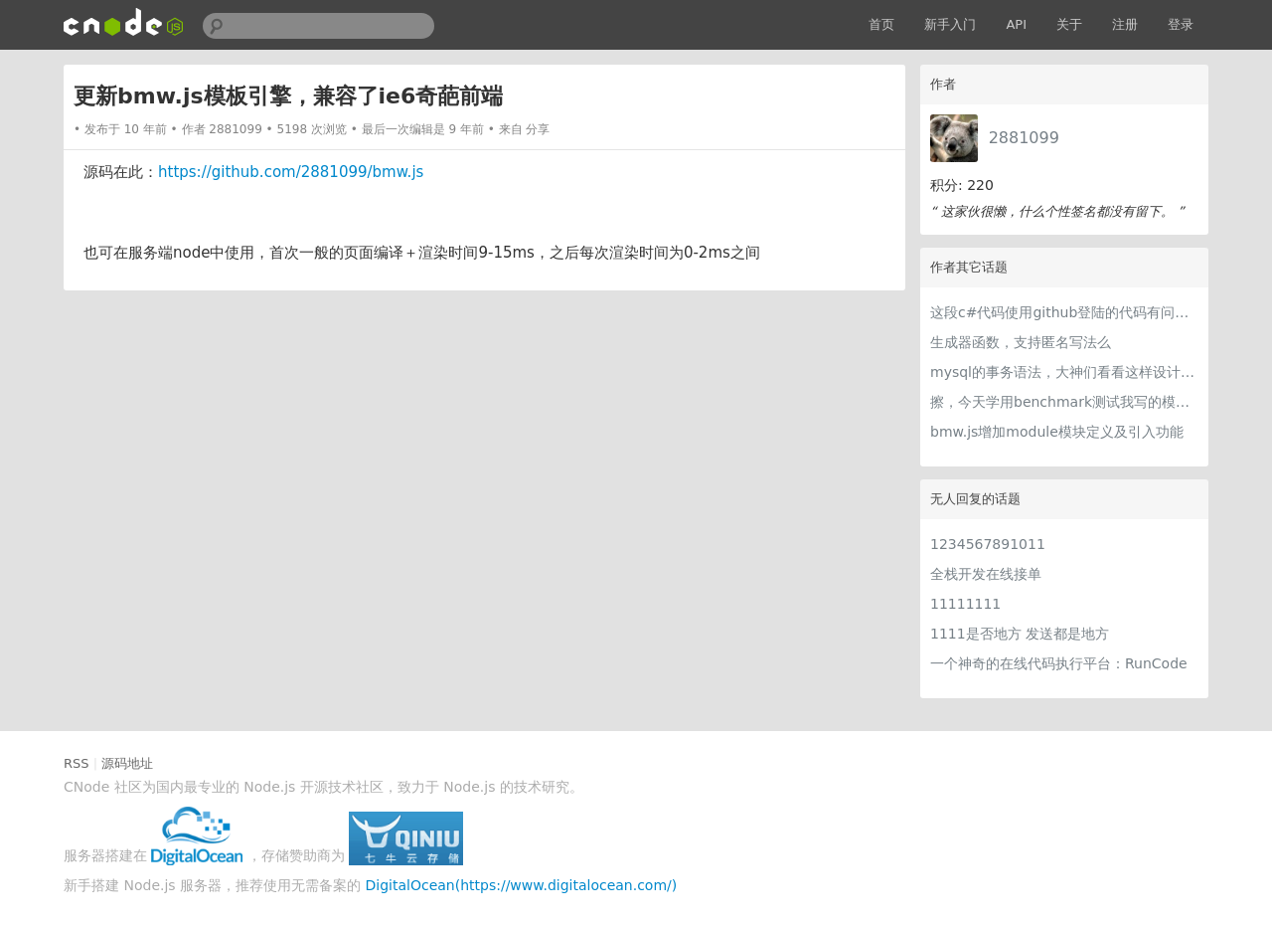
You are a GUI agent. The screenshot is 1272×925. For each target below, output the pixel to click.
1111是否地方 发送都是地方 (1019, 634)
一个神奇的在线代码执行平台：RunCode (1059, 663)
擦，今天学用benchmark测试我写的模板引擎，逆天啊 (1064, 402)
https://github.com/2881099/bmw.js (290, 172)
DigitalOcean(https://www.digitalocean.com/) (522, 885)
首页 (881, 24)
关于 (1069, 24)
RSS (76, 763)
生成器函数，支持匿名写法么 (1020, 342)
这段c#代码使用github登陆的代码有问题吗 (1064, 312)
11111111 (965, 604)
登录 (1180, 24)
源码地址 (127, 763)
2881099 (1024, 137)
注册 (1125, 24)
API (1016, 24)
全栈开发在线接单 (985, 574)
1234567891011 (987, 544)
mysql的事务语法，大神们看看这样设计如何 (1064, 372)
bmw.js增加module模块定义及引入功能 (1057, 432)
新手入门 (950, 24)
